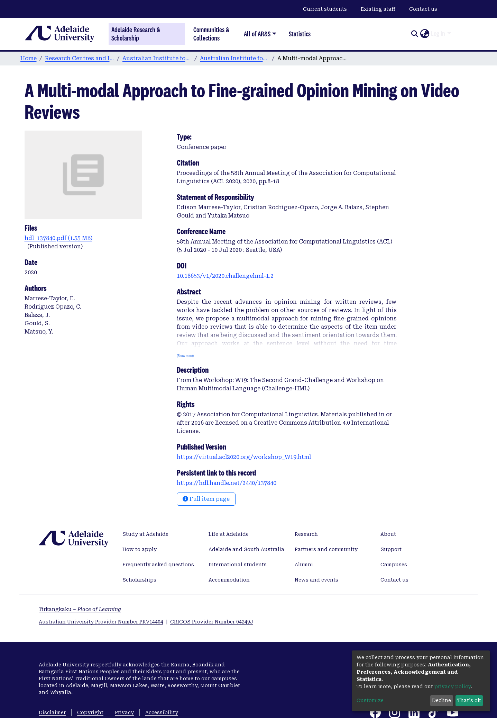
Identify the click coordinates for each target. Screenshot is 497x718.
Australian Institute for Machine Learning (157, 58)
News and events (316, 580)
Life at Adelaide (229, 534)
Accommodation (229, 580)
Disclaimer (52, 712)
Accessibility (161, 712)
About (388, 534)
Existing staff (378, 9)
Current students (325, 9)
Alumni (304, 564)
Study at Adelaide (145, 534)
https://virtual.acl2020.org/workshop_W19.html (244, 457)
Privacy (124, 712)
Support (391, 549)
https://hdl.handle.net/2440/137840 (226, 483)
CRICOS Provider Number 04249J (211, 621)
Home (28, 58)
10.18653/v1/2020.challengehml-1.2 (225, 276)
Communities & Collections (211, 34)
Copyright (90, 712)
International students (238, 564)
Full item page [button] (206, 499)
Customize (370, 700)
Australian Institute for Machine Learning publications (234, 58)
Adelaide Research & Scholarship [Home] (135, 34)
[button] (424, 34)
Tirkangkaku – (80, 609)
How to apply (139, 549)
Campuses (393, 564)
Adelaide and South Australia (246, 549)
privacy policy (452, 686)
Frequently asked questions (158, 564)
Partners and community (326, 549)
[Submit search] (414, 34)
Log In (438, 33)
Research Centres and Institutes (79, 58)
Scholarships (139, 580)
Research (306, 534)
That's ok (469, 700)
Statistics (300, 33)
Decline (441, 700)
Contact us (423, 9)
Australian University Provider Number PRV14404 (101, 621)
